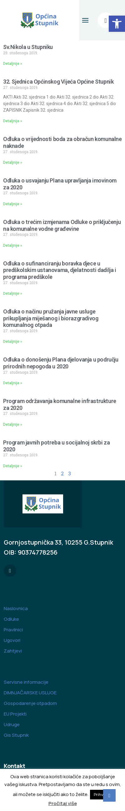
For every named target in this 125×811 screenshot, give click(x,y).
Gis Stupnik (16, 735)
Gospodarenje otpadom (30, 703)
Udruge (12, 724)
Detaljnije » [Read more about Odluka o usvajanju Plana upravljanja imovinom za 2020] (12, 204)
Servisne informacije (26, 682)
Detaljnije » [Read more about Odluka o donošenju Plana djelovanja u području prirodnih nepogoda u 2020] (12, 383)
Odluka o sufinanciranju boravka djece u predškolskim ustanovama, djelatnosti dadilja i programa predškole (59, 270)
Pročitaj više (62, 803)
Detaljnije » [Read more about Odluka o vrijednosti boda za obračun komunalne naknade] (12, 162)
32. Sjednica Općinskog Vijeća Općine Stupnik (58, 81)
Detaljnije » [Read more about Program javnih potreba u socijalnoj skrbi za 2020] (12, 466)
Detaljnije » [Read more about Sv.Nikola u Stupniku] (12, 63)
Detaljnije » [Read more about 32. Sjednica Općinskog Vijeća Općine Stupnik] (12, 121)
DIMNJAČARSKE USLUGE (30, 692)
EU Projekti (15, 714)
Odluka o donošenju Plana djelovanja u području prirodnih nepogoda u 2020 (60, 363)
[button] (117, 24)
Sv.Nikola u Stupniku (28, 47)
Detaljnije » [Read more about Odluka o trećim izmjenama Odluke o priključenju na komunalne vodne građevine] (12, 245)
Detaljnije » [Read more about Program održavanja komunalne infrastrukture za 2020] (12, 424)
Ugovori (12, 640)
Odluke (11, 619)
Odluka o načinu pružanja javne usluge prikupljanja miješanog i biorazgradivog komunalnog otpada (50, 318)
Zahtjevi (13, 651)
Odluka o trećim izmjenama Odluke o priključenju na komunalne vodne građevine (62, 225)
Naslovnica (16, 608)
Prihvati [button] (101, 794)
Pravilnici (13, 629)
